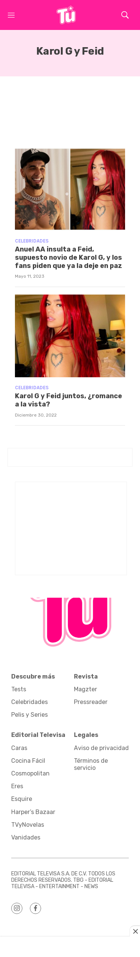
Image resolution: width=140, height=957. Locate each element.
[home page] (66, 15)
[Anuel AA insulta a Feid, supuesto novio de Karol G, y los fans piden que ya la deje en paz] (70, 189)
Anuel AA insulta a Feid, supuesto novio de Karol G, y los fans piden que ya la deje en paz (68, 257)
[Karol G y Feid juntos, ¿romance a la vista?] (70, 336)
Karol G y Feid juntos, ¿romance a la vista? (68, 400)
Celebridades (32, 241)
